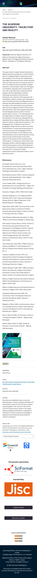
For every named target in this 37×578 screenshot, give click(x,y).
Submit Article (19, 507)
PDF (6, 364)
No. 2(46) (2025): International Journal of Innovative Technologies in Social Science (16, 13)
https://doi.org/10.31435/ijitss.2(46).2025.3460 (17, 50)
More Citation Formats (11, 436)
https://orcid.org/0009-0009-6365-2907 (16, 41)
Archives (10, 10)
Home (4, 10)
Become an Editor (18, 518)
